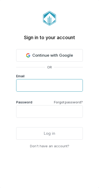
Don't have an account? (49, 146)
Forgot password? (68, 102)
